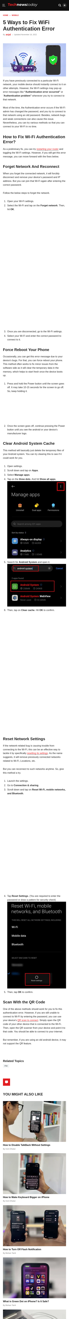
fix (6, 1066)
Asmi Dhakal (10, 1149)
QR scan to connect (27, 1020)
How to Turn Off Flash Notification (22, 1249)
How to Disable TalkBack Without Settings (26, 1145)
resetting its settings (37, 753)
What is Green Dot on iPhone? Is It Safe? (26, 1301)
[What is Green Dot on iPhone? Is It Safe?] (34, 1277)
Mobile (15, 15)
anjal (8, 34)
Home (5, 15)
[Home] (22, 7)
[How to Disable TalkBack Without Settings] (34, 1121)
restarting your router (48, 149)
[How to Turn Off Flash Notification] (34, 1225)
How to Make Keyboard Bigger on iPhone (26, 1197)
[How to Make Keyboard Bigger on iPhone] (34, 1173)
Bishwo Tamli (10, 1253)
